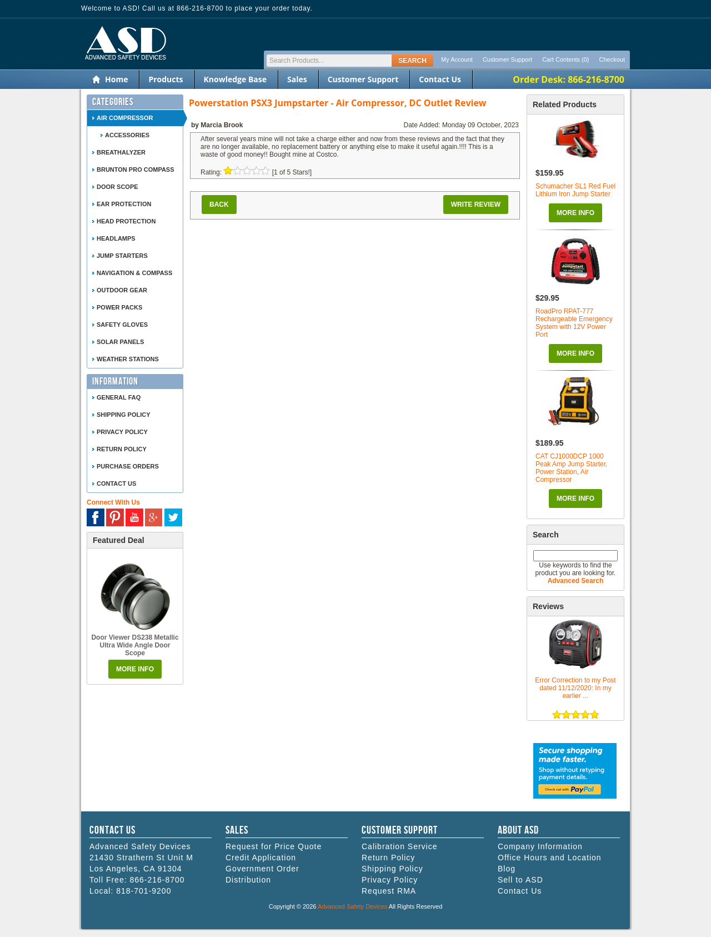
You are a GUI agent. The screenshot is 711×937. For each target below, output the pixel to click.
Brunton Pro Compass (135, 169)
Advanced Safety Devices (352, 906)
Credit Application (261, 857)
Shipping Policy (124, 414)
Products (165, 79)
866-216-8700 (156, 879)
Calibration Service (400, 846)
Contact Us (440, 79)
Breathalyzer (121, 152)
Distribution (248, 879)
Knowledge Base (235, 79)
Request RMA (389, 890)
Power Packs (119, 307)
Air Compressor (125, 117)
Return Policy (122, 449)
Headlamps (116, 238)
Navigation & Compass (134, 273)
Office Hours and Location (550, 857)
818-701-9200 (143, 890)
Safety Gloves (122, 324)
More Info (575, 213)
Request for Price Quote (274, 846)
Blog (506, 868)
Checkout (612, 59)
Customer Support (507, 59)
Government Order (262, 868)
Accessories (127, 135)
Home (116, 79)
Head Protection (126, 221)
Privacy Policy (122, 431)
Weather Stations (128, 359)
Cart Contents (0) (565, 59)
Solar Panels (120, 341)
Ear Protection (124, 204)
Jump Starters (122, 255)
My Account (457, 59)
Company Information (540, 846)
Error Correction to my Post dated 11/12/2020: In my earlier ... (575, 688)
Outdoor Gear (122, 290)
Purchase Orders (128, 466)
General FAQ (119, 397)
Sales (297, 79)
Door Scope (117, 186)
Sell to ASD (520, 879)
